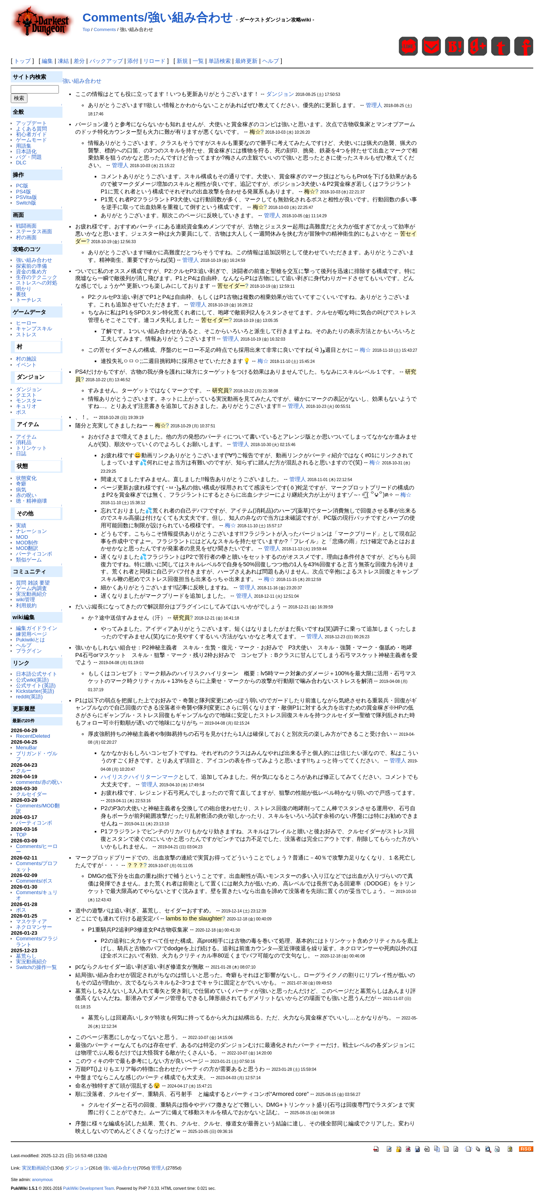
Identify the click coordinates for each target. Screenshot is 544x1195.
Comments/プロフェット (37, 866)
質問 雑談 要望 (33, 583)
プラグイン (29, 651)
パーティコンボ (34, 554)
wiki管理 (25, 599)
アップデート (31, 123)
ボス (21, 412)
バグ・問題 (29, 157)
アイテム (26, 437)
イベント (26, 365)
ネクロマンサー (34, 927)
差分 (79, 61)
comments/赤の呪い (39, 782)
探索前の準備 (31, 266)
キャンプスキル (34, 328)
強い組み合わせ (34, 260)
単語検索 (220, 61)
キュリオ (26, 406)
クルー (23, 771)
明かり (23, 289)
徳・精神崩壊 (31, 501)
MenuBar (26, 748)
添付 (132, 61)
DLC (21, 163)
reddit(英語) (29, 697)
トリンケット (31, 448)
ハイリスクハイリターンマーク (140, 777)
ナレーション (31, 531)
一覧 (198, 61)
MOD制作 (27, 543)
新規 (182, 61)
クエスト (26, 395)
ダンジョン (29, 389)
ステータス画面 (34, 231)
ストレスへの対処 (36, 283)
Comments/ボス (34, 881)
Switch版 (26, 203)
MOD (22, 537)
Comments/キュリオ (37, 895)
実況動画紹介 (31, 594)
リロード (154, 61)
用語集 (23, 146)
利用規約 (26, 605)
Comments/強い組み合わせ (157, 17)
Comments (105, 29)
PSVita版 (26, 197)
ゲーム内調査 (31, 588)
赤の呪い (26, 495)
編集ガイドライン (36, 628)
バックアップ (106, 61)
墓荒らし (26, 956)
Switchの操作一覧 (36, 967)
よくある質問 (31, 129)
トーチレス (29, 300)
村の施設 (26, 359)
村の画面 (26, 237)
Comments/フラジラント (37, 941)
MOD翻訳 (27, 548)
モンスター (29, 401)
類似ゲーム (29, 560)
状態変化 (26, 478)
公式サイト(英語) (36, 685)
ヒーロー (26, 323)
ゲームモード (31, 140)
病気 (21, 490)
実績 (21, 525)
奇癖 (21, 484)
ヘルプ (270, 61)
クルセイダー (31, 794)
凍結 (63, 61)
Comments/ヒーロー (37, 849)
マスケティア (31, 921)
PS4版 (23, 192)
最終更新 (246, 61)
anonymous (42, 1179)
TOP (21, 835)
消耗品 (23, 442)
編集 (47, 61)
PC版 (22, 186)
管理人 (374, 105)
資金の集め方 (31, 272)
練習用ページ (31, 634)
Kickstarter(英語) (35, 691)
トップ (22, 61)
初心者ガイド (31, 134)
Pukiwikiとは (30, 640)
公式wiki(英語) (32, 680)
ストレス (26, 334)
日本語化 (26, 151)
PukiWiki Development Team (88, 1188)
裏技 (21, 294)
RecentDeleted (33, 736)
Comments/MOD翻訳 (37, 808)
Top (86, 29)
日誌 (21, 453)
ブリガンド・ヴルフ (36, 756)
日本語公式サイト (36, 674)
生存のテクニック (36, 277)
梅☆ (365, 350)
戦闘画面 (26, 226)
